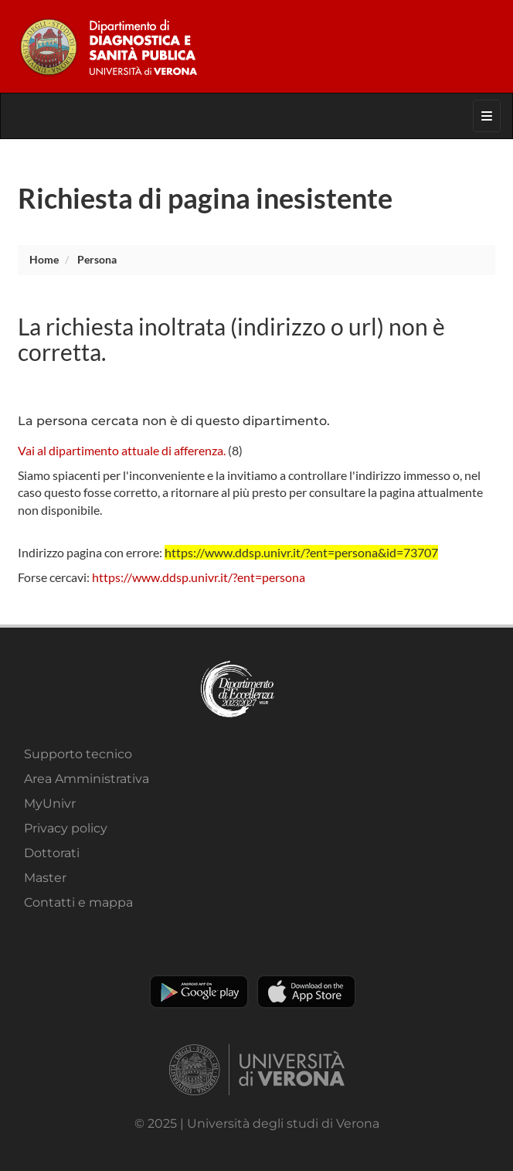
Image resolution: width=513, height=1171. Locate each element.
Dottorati (52, 853)
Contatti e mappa (78, 902)
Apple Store (306, 991)
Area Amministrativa (86, 778)
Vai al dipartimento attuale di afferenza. (122, 450)
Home (44, 259)
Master (45, 877)
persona (97, 259)
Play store (199, 991)
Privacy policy (65, 828)
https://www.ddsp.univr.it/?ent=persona (198, 577)
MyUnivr (50, 803)
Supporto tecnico (78, 754)
